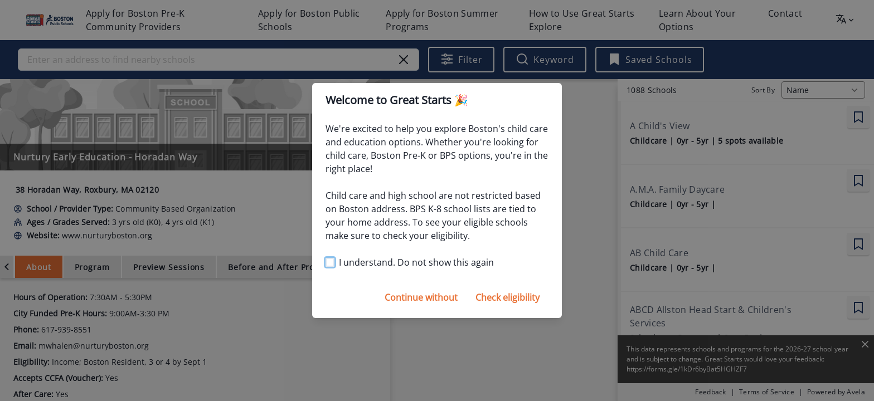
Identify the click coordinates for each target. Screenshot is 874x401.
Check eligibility (507, 297)
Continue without (421, 297)
